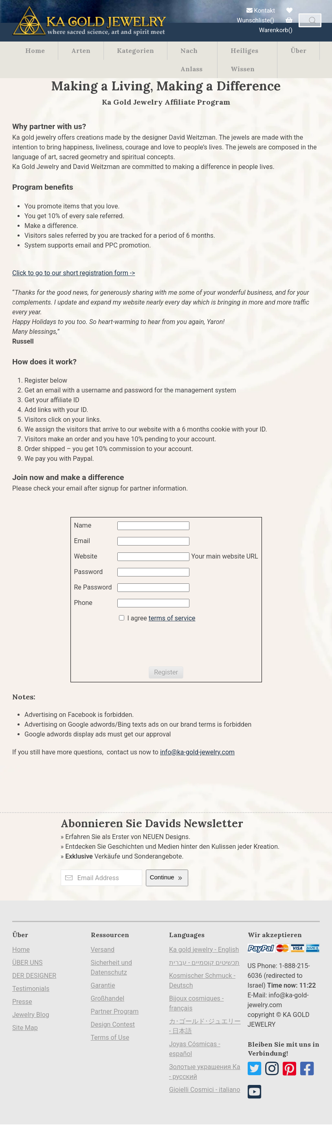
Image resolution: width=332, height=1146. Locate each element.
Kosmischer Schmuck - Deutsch (202, 980)
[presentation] (136, 645)
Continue (167, 878)
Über (298, 50)
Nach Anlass (191, 59)
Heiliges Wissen (244, 59)
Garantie (103, 985)
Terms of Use (110, 1037)
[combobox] (310, 20)
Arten (80, 50)
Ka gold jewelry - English (204, 949)
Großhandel (108, 998)
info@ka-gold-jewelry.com (197, 752)
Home (35, 50)
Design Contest (113, 1024)
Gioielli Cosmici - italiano (204, 1089)
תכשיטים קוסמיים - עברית (204, 962)
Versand (103, 949)
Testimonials (30, 989)
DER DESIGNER (34, 975)
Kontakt (260, 10)
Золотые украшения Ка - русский (204, 1071)
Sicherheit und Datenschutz (111, 967)
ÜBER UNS (27, 962)
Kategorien (135, 50)
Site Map (25, 1028)
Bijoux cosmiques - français (196, 1003)
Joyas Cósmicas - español (194, 1049)
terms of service (172, 618)
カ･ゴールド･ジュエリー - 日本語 (205, 1026)
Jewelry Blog (30, 1015)
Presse (22, 1002)
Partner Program (115, 1011)
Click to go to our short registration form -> (73, 273)
